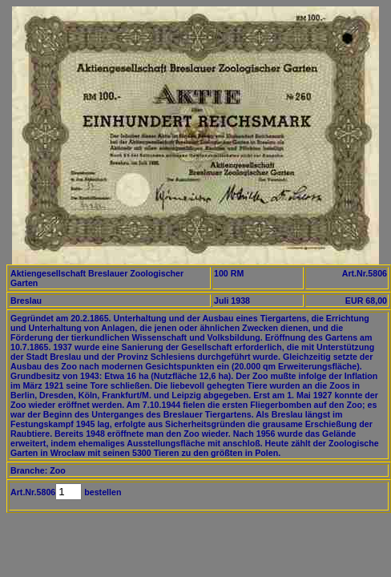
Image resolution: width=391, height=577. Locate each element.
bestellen (101, 492)
